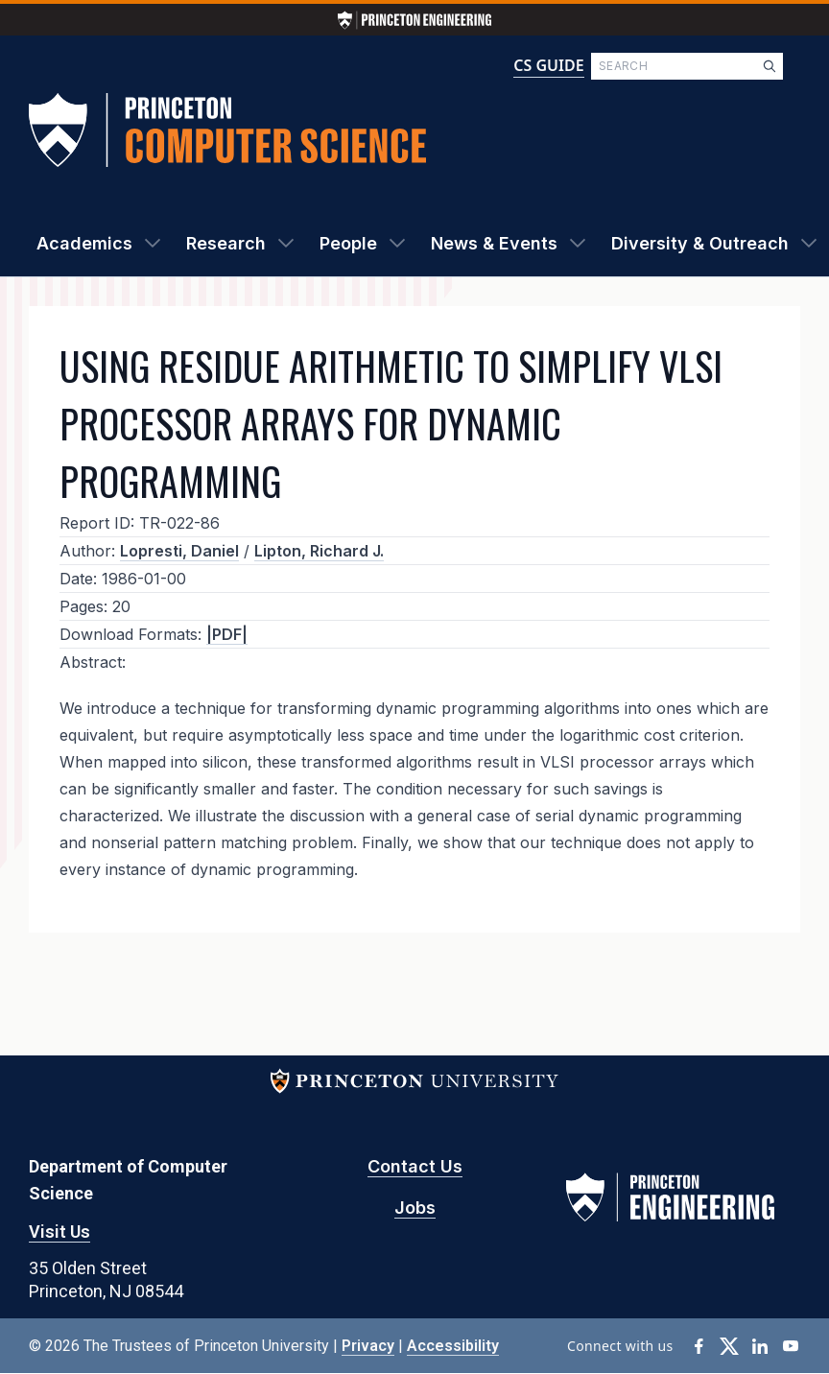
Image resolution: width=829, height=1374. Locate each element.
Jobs (415, 1207)
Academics (84, 243)
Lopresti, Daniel (179, 550)
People (348, 243)
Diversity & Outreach (700, 243)
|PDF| (227, 634)
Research (226, 243)
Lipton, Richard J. (319, 550)
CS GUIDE (548, 65)
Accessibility (453, 1346)
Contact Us (414, 1166)
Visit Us (59, 1231)
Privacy (368, 1346)
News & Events (494, 243)
